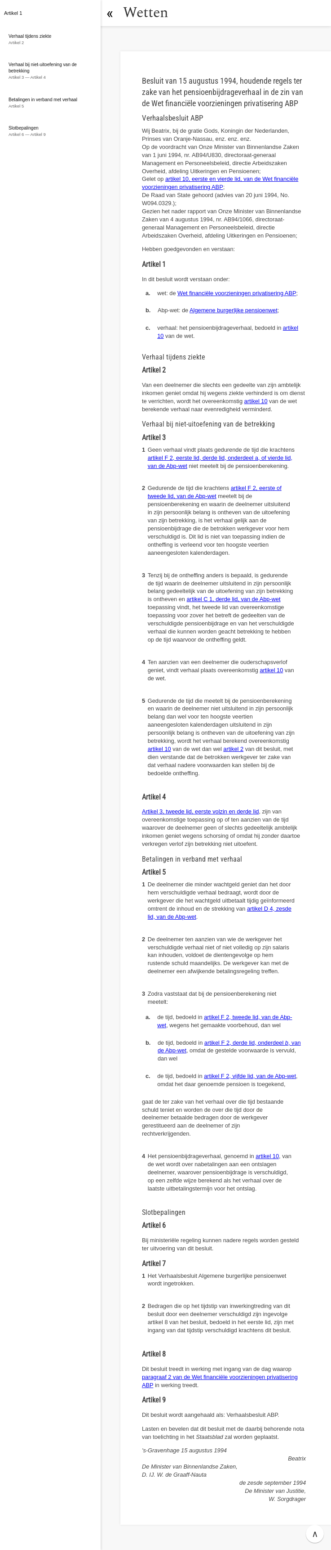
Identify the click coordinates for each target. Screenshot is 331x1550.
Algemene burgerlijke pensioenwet (234, 310)
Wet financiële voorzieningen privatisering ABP (236, 293)
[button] (110, 13)
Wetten (145, 13)
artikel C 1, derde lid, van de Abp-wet (234, 599)
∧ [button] (315, 1534)
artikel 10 (256, 401)
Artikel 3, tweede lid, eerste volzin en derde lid (200, 811)
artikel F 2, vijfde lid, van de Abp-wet (250, 1076)
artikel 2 (233, 749)
